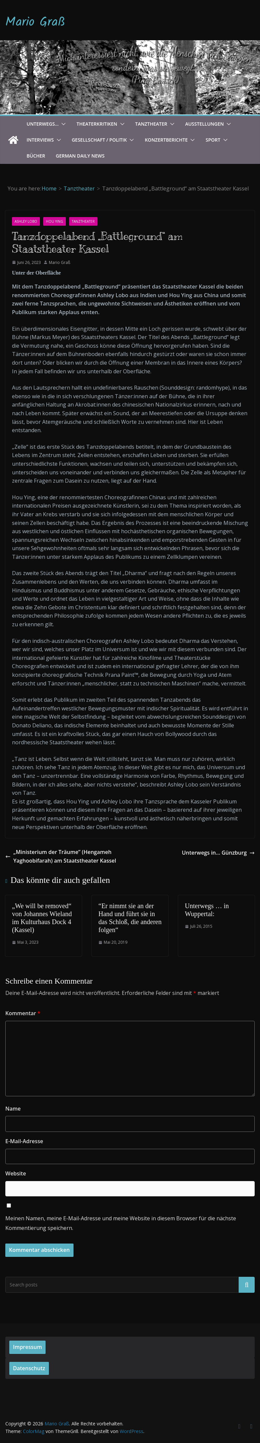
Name (13, 1108)
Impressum (27, 1347)
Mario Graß (35, 23)
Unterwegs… (43, 124)
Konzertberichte (166, 140)
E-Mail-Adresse (24, 1141)
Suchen (247, 1284)
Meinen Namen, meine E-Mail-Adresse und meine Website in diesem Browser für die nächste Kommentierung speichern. (120, 1223)
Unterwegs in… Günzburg (218, 852)
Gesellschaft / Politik (99, 140)
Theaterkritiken (96, 124)
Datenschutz (29, 1368)
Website (15, 1173)
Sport (212, 140)
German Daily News (80, 156)
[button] (62, 124)
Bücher (36, 156)
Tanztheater (151, 124)
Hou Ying (54, 221)
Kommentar (22, 1013)
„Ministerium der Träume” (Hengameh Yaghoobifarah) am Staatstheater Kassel (60, 856)
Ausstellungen (204, 124)
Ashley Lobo (26, 221)
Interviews (40, 140)
